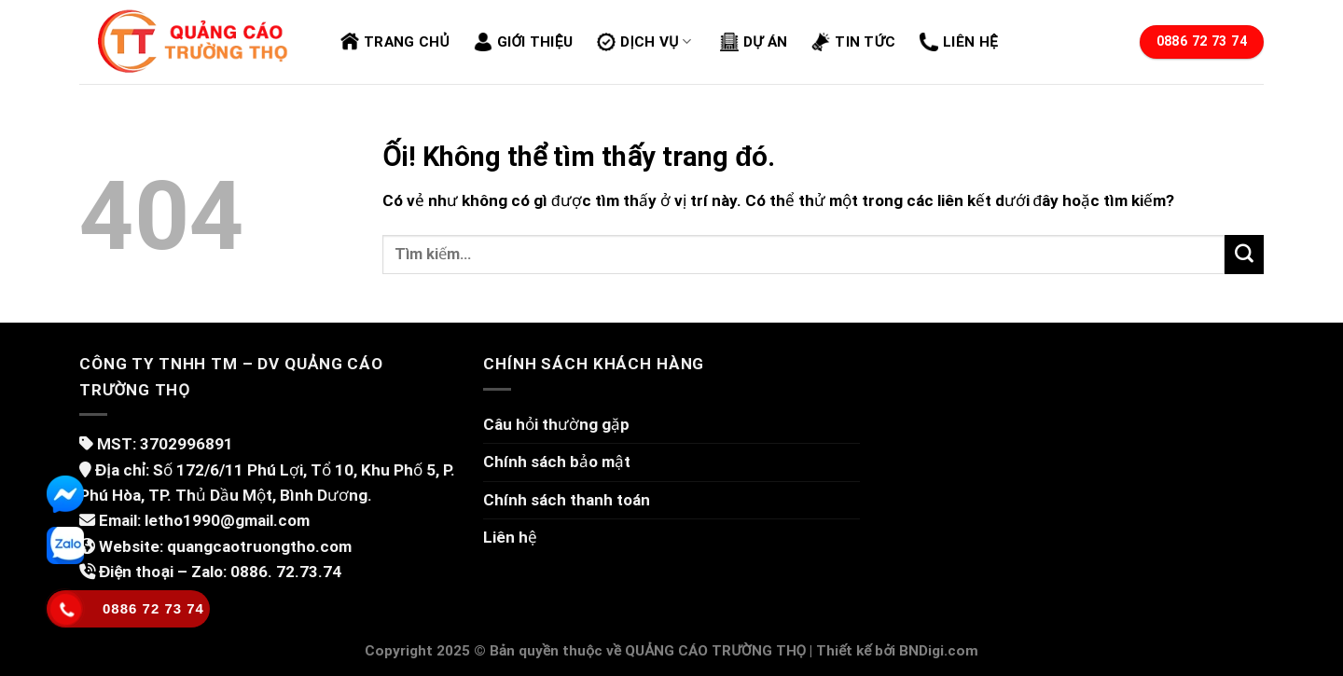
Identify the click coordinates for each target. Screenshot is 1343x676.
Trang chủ (395, 42)
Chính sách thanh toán (566, 499)
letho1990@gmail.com (227, 520)
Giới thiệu (523, 42)
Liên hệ (959, 42)
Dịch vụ (644, 42)
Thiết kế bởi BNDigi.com (897, 650)
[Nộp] (1244, 254)
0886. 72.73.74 (285, 571)
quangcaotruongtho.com (259, 546)
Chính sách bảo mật (556, 461)
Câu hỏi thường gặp (556, 424)
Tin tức (853, 42)
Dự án (753, 42)
